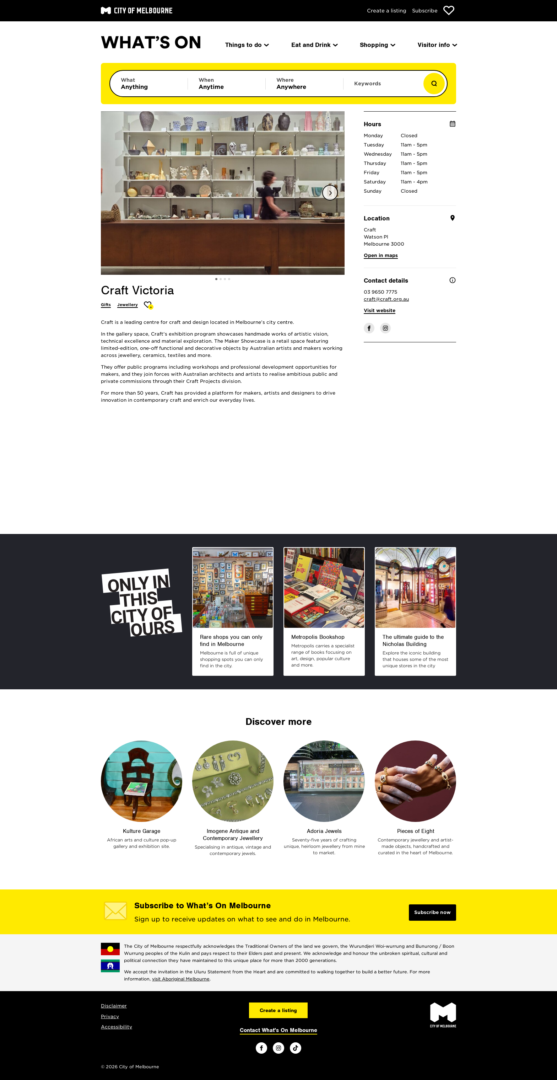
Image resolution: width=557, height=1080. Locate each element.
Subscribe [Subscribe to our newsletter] (425, 11)
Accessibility (116, 1027)
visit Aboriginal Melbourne (181, 979)
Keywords (367, 83)
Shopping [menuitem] (377, 45)
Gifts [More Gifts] (106, 304)
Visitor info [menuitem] (437, 45)
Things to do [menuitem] (246, 45)
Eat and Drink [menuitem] (314, 45)
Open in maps (381, 255)
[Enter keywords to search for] (382, 87)
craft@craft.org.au (386, 299)
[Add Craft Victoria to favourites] (148, 305)
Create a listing (386, 11)
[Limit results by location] (304, 83)
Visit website (379, 310)
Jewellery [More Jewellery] (127, 304)
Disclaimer (114, 1006)
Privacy (110, 1016)
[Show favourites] (448, 10)
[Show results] (434, 83)
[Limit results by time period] (226, 83)
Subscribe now (432, 912)
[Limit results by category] (149, 83)
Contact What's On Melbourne (278, 1030)
